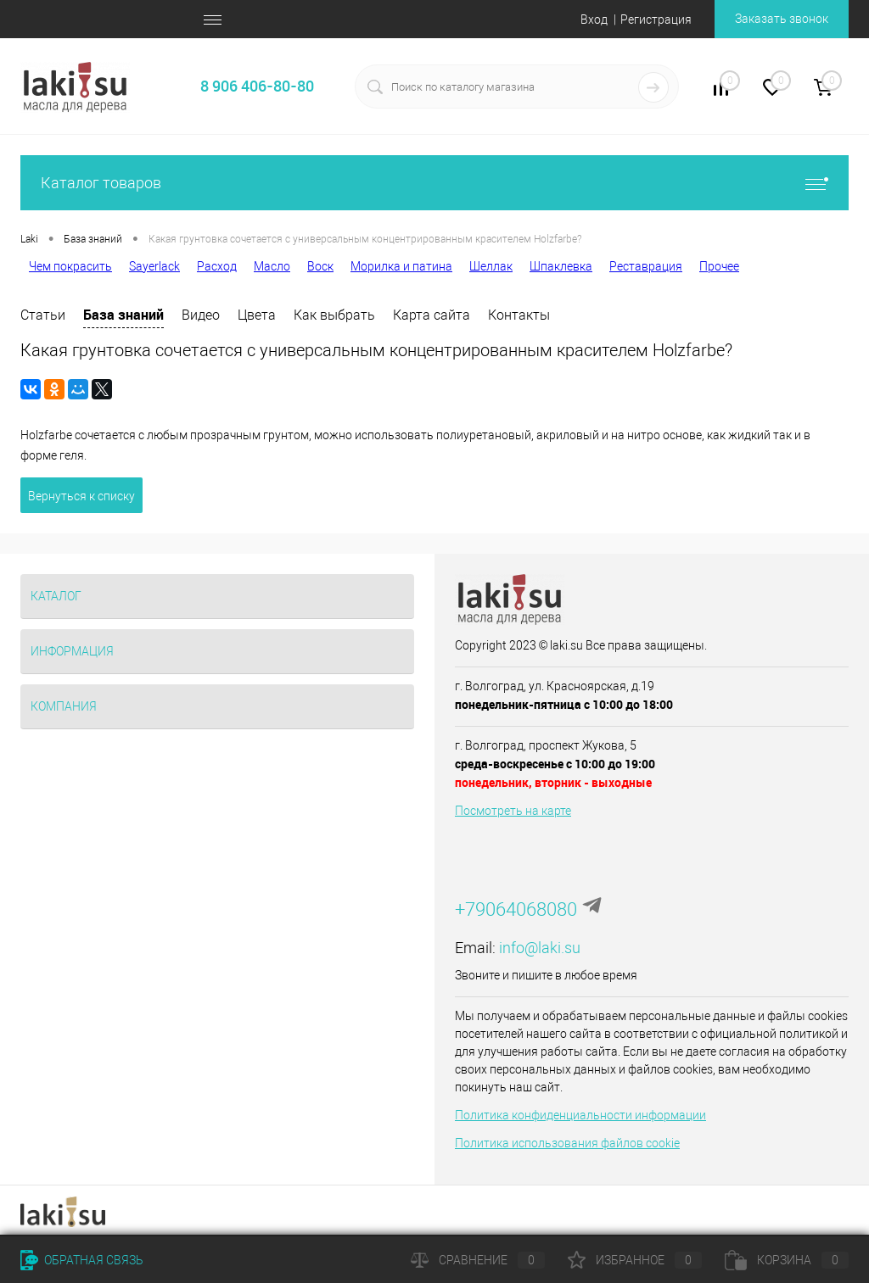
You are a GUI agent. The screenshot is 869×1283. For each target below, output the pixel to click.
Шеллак (491, 266)
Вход (594, 19)
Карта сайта (431, 315)
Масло (272, 266)
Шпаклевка (561, 266)
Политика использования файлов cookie (567, 1143)
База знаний (123, 314)
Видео (201, 315)
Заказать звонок (781, 18)
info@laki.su (539, 948)
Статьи (42, 315)
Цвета (257, 315)
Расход (217, 266)
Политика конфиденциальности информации (580, 1115)
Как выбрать (334, 315)
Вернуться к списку (81, 496)
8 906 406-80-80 (257, 85)
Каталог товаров (434, 182)
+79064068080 (516, 909)
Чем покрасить (70, 266)
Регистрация (656, 19)
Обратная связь (81, 1260)
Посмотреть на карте (513, 810)
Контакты (519, 315)
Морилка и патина (401, 266)
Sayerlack (154, 266)
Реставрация (645, 266)
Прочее (719, 266)
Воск (320, 266)
